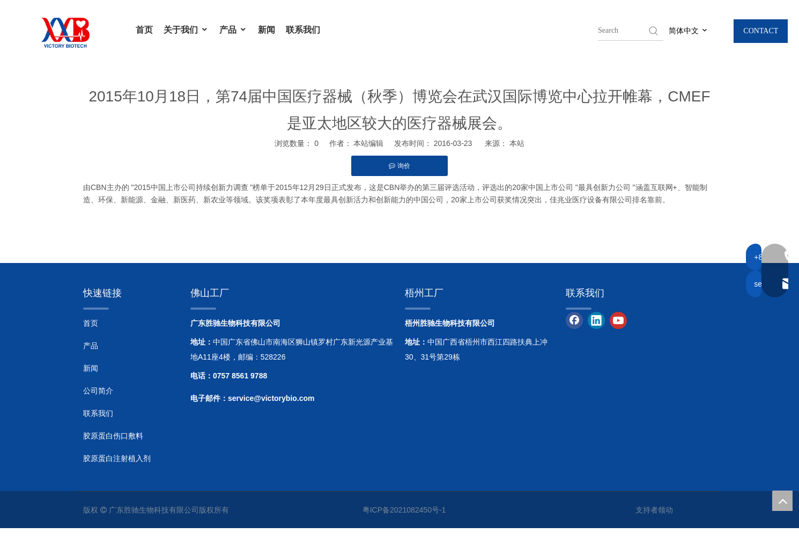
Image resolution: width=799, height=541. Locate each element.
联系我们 (303, 29)
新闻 (266, 29)
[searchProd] (622, 30)
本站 (516, 143)
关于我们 (186, 29)
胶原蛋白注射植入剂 (117, 458)
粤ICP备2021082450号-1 (404, 510)
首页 (144, 29)
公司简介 (98, 390)
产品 (233, 29)
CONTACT (760, 31)
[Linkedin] (596, 320)
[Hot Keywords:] (653, 30)
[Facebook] (574, 320)
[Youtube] (618, 320)
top (782, 501)
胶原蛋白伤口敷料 (113, 436)
